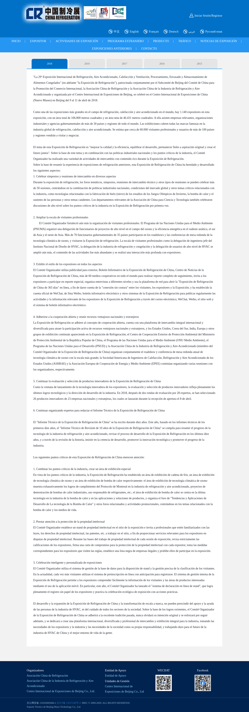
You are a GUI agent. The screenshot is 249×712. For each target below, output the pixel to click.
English (134, 31)
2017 (124, 63)
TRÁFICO (184, 41)
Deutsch (173, 31)
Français (154, 31)
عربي (192, 31)
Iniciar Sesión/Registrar (208, 15)
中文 (117, 31)
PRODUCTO (161, 41)
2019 (87, 63)
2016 (162, 63)
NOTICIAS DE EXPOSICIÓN (218, 41)
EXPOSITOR (38, 41)
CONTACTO (149, 48)
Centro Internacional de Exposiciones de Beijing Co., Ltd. (61, 691)
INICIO (16, 41)
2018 (49, 63)
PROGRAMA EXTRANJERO (126, 41)
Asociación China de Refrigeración (47, 675)
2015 (199, 63)
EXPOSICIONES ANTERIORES (112, 48)
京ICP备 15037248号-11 (69, 703)
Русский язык (213, 31)
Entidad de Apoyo (115, 675)
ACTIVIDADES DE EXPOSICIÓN (77, 41)
